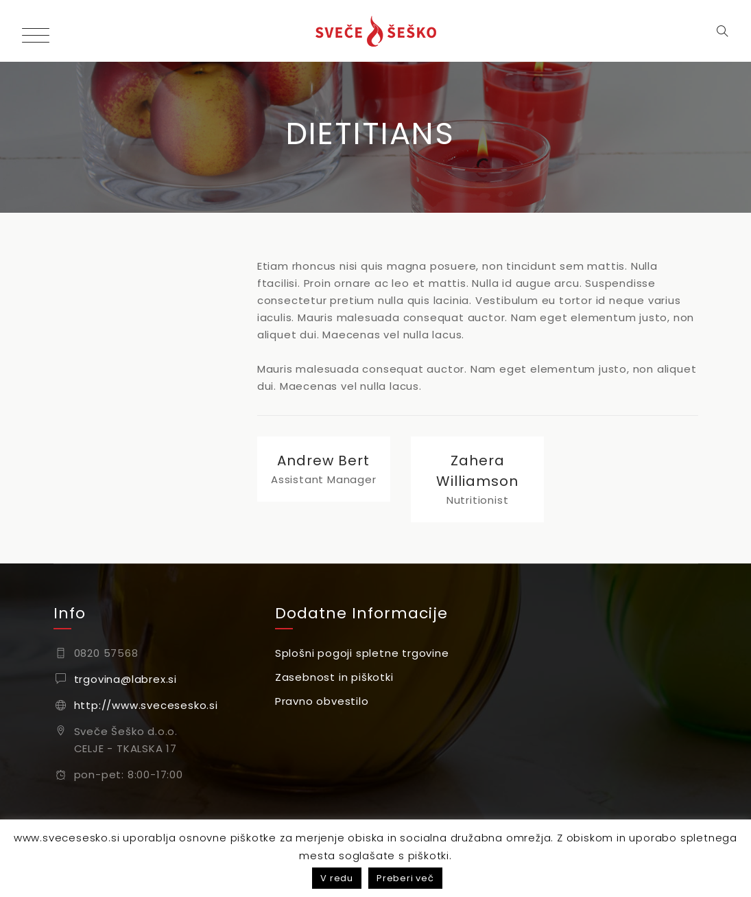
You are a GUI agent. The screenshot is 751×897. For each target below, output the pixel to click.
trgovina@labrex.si (125, 679)
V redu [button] (336, 878)
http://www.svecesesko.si (146, 705)
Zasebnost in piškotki (334, 677)
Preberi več (405, 878)
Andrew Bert (323, 460)
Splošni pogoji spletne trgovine (362, 653)
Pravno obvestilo (322, 701)
